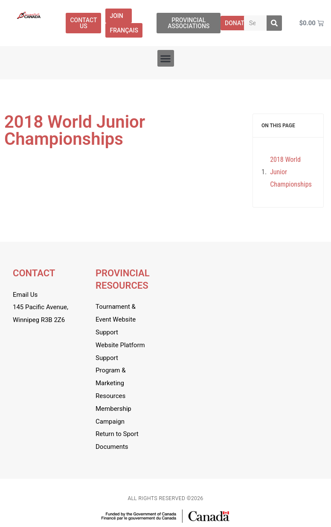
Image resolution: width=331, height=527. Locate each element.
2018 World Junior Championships (291, 171)
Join (118, 16)
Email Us (25, 295)
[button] (165, 58)
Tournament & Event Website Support (116, 319)
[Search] (274, 23)
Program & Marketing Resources (111, 383)
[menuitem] (123, 30)
